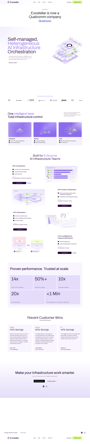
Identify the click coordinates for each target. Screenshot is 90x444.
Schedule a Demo (77, 2)
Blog (39, 2)
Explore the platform (39, 381)
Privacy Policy (23, 432)
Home (34, 2)
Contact (44, 2)
